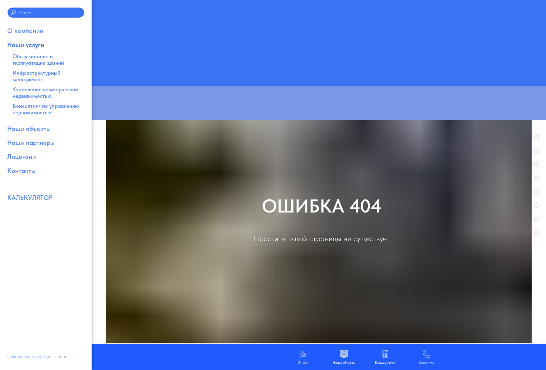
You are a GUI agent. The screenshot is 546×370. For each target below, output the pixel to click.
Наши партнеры (31, 142)
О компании (25, 31)
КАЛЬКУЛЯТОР (29, 197)
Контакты (21, 170)
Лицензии (21, 156)
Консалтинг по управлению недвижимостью (46, 109)
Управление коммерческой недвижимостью (45, 92)
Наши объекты (29, 128)
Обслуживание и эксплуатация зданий (38, 59)
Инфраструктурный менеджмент (36, 76)
